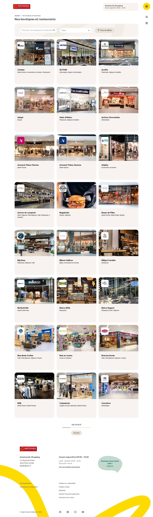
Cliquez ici (110, 466)
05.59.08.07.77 (25, 466)
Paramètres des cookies (66, 497)
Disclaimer (62, 490)
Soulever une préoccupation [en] (69, 494)
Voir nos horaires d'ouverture (69, 467)
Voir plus (76, 433)
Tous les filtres (105, 30)
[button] (76, 30)
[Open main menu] (146, 6)
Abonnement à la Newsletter (29, 487)
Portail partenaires (25, 483)
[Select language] (146, 23)
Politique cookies (64, 487)
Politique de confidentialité (67, 483)
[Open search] (146, 17)
